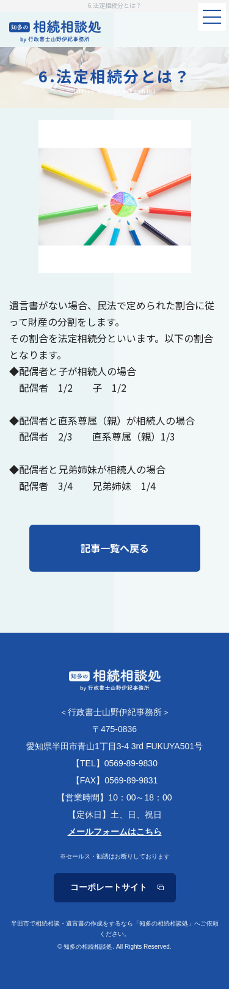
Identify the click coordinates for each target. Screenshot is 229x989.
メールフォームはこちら (115, 831)
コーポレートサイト (108, 887)
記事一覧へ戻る (115, 548)
